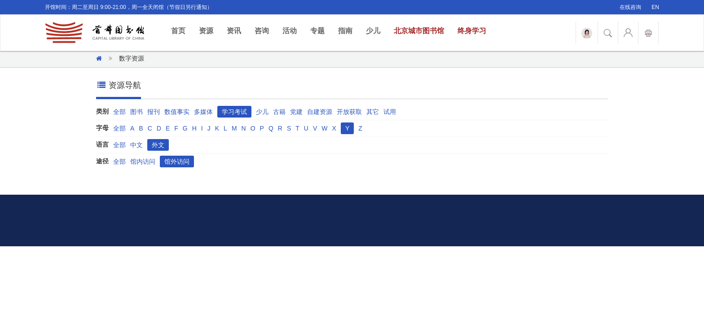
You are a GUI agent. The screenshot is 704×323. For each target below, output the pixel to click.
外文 (158, 144)
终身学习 (472, 31)
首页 (181, 30)
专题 (317, 31)
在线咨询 (630, 7)
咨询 (262, 31)
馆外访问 (176, 161)
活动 (289, 31)
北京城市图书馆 (419, 31)
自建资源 (319, 111)
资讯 (234, 31)
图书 (136, 111)
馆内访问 (142, 161)
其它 (372, 111)
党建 (296, 111)
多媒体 (203, 111)
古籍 (279, 111)
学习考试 (234, 111)
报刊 (153, 111)
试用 (389, 111)
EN (655, 7)
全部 (119, 111)
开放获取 (349, 111)
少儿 (373, 31)
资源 (206, 31)
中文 (136, 144)
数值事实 (176, 111)
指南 (345, 31)
